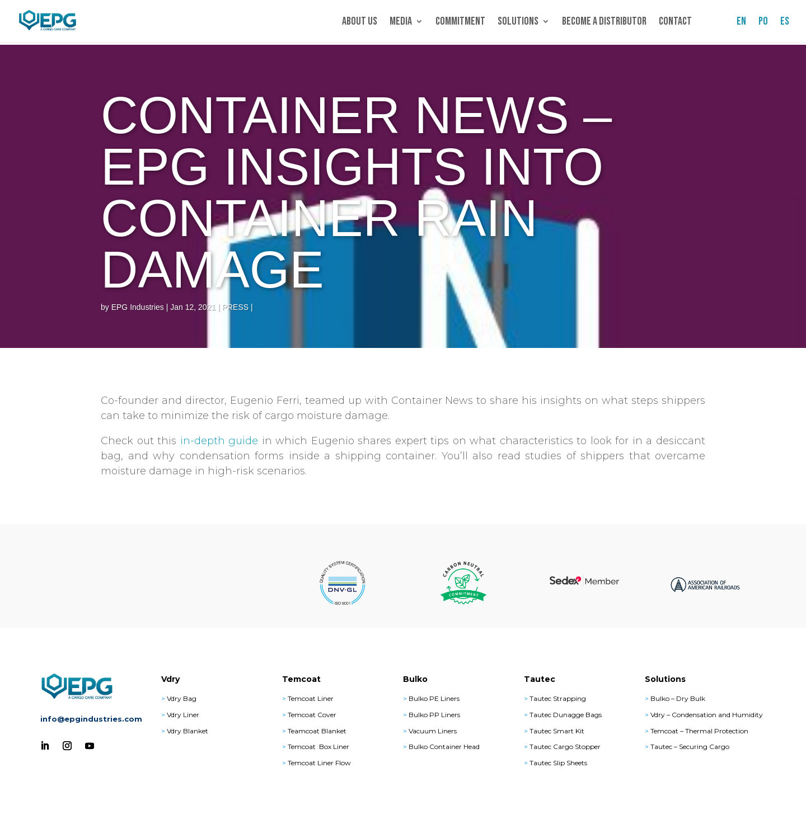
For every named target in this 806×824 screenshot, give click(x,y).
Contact (675, 22)
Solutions (518, 22)
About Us (359, 22)
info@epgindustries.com (91, 718)
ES (784, 22)
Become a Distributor (604, 22)
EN (741, 22)
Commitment (460, 22)
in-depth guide (219, 441)
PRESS (235, 307)
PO (763, 22)
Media (401, 22)
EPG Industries (137, 307)
